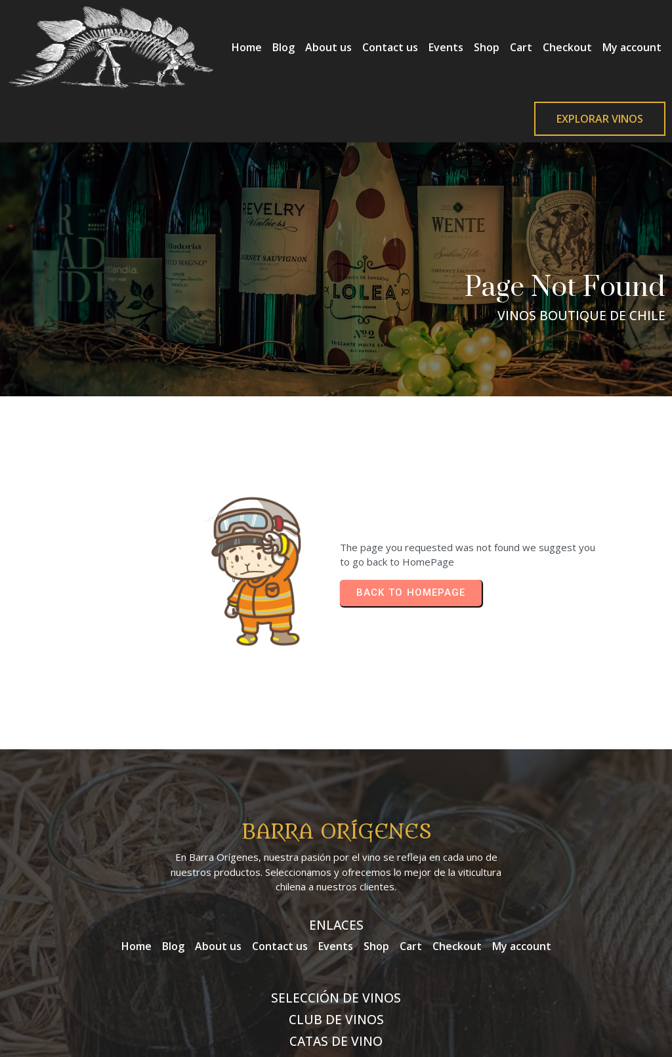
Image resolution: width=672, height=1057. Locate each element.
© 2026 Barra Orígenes (336, 1012)
